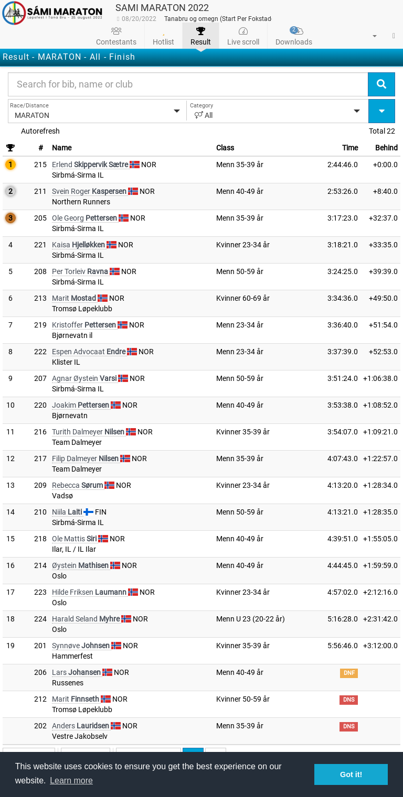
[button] (368, 36)
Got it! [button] (351, 774)
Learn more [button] (71, 780)
